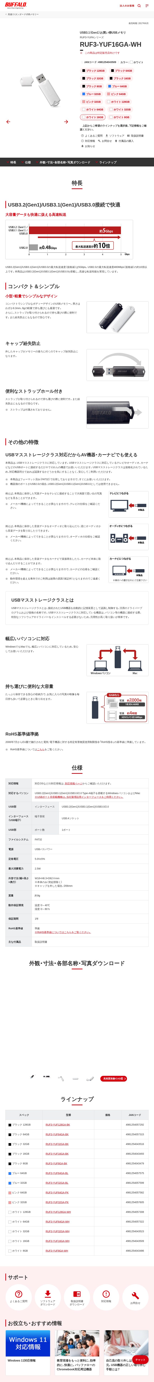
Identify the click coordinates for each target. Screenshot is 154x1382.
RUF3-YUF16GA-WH (57, 1241)
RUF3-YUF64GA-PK (57, 1192)
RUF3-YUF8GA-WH (57, 1250)
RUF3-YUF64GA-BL (57, 1173)
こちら (40, 749)
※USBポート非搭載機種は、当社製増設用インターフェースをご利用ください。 (79, 797)
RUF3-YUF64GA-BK (57, 1134)
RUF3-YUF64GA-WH (57, 1221)
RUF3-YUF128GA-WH (58, 1212)
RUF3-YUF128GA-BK (58, 1124)
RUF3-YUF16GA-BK (57, 1153)
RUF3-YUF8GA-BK (56, 1163)
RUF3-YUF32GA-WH (57, 1231)
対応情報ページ (73, 783)
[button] (113, 1079)
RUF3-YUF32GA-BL (57, 1182)
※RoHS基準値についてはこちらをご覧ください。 (63, 932)
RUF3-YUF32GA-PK (57, 1202)
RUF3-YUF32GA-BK (57, 1144)
